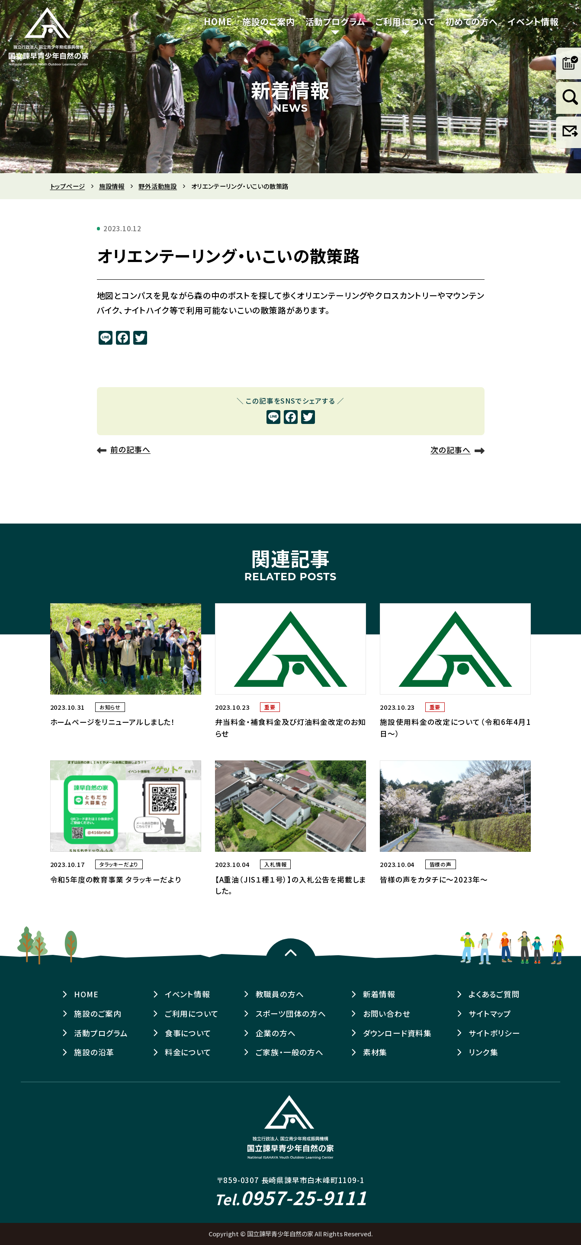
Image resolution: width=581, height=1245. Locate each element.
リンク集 (483, 1052)
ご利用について (405, 21)
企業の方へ (276, 1033)
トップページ (67, 186)
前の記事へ (130, 449)
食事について (188, 1033)
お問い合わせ (387, 1013)
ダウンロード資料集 (397, 1033)
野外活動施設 (157, 186)
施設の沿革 (94, 1052)
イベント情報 (533, 21)
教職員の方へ (280, 994)
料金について (188, 1052)
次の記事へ (450, 450)
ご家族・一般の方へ (290, 1052)
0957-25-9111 (290, 1197)
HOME (217, 21)
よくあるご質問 (494, 994)
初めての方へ (471, 21)
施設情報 (112, 186)
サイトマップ (490, 1013)
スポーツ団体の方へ (291, 1013)
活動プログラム (335, 21)
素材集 (375, 1052)
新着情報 (379, 994)
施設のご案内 (268, 21)
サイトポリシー (494, 1033)
